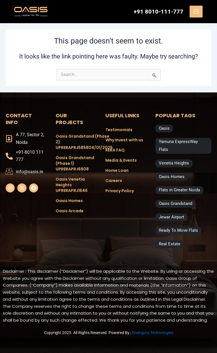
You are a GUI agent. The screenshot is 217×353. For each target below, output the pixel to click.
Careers (113, 180)
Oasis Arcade (70, 211)
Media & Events (121, 160)
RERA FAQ (115, 150)
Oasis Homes (69, 200)
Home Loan (117, 170)
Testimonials (119, 130)
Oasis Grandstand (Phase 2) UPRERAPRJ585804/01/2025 (75, 141)
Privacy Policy (119, 191)
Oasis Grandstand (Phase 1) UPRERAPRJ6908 (75, 163)
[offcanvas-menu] (196, 12)
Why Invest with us (124, 140)
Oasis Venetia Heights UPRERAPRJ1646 (72, 184)
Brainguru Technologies (152, 332)
